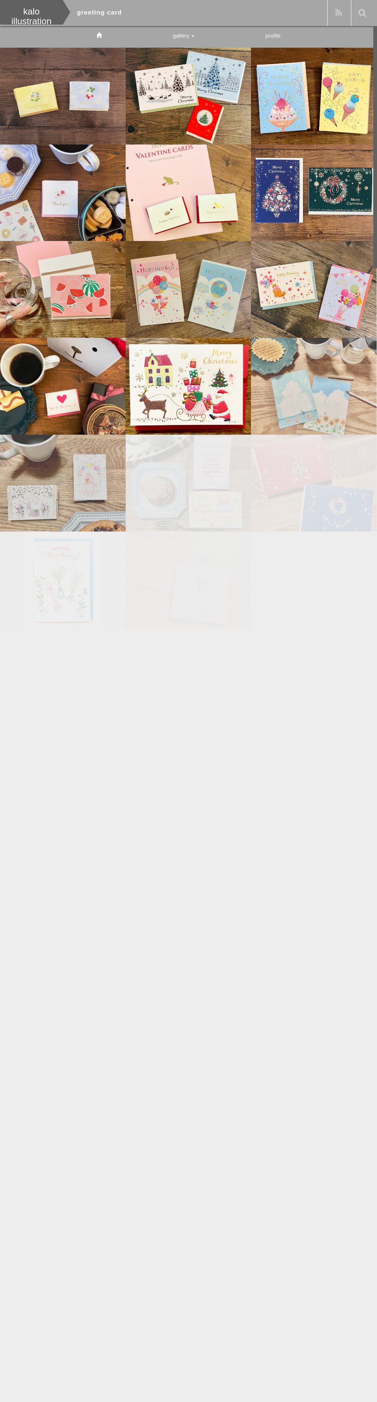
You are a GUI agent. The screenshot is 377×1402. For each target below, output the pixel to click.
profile (273, 35)
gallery (183, 35)
